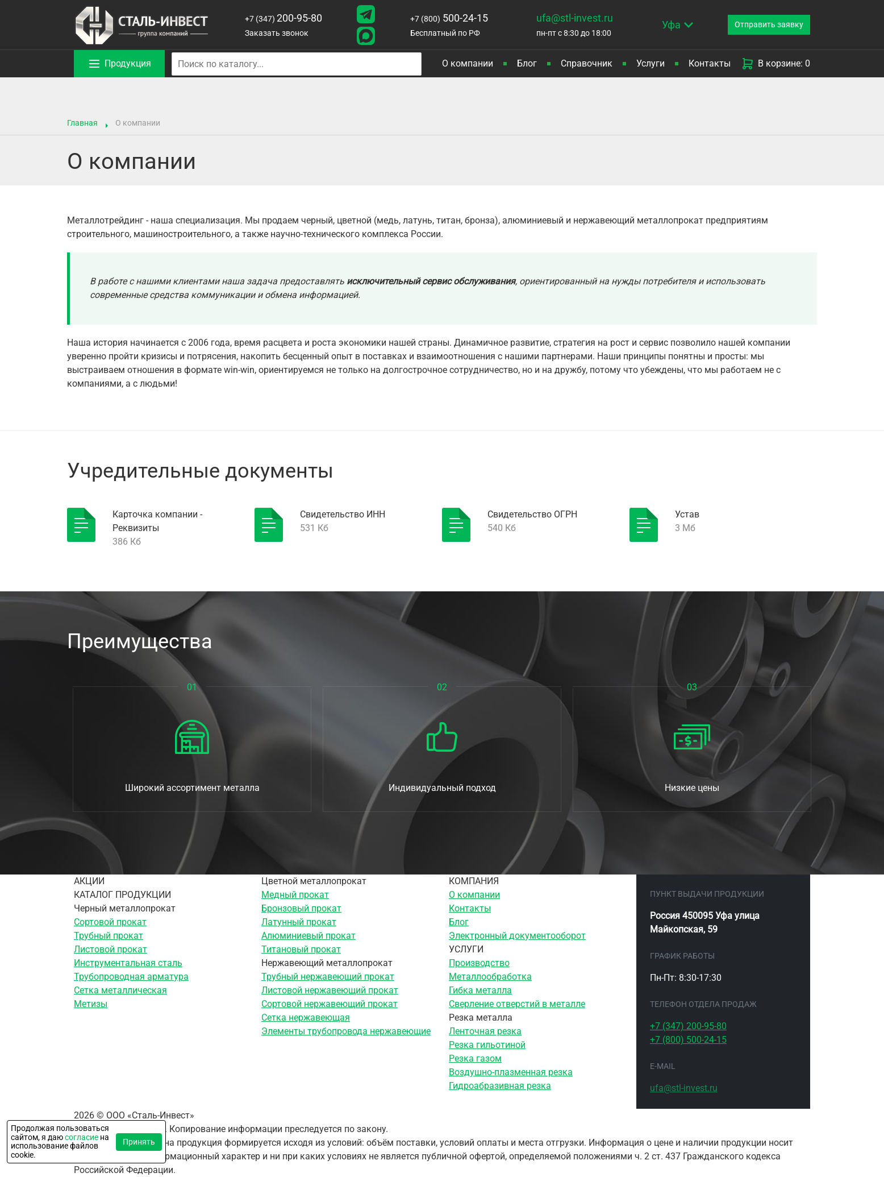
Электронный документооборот (517, 935)
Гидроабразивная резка (500, 1085)
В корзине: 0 (775, 64)
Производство (479, 963)
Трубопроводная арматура (131, 976)
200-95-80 (281, 18)
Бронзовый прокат (301, 908)
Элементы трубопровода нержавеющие (346, 1031)
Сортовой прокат (110, 922)
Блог (527, 63)
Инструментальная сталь (128, 963)
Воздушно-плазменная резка (511, 1072)
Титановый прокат (301, 949)
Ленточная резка (485, 1031)
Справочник (586, 63)
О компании (474, 894)
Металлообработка (490, 976)
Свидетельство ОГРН (532, 514)
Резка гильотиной (487, 1044)
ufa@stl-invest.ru (567, 18)
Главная (82, 122)
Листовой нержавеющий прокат (329, 990)
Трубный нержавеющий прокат (327, 976)
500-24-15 (443, 18)
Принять (139, 1141)
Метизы (90, 1003)
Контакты (710, 63)
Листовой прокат (110, 949)
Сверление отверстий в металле (517, 1003)
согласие (81, 1137)
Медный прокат (295, 894)
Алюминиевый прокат (308, 935)
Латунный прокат (298, 922)
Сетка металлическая (120, 990)
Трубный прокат (108, 935)
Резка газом (475, 1058)
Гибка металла (480, 990)
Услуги (650, 63)
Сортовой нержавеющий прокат (329, 1003)
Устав (687, 514)
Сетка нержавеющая (305, 1017)
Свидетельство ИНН (342, 514)
